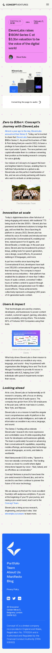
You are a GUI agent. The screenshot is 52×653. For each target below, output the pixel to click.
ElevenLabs (22, 137)
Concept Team (11, 503)
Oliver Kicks (21, 57)
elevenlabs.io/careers (14, 513)
